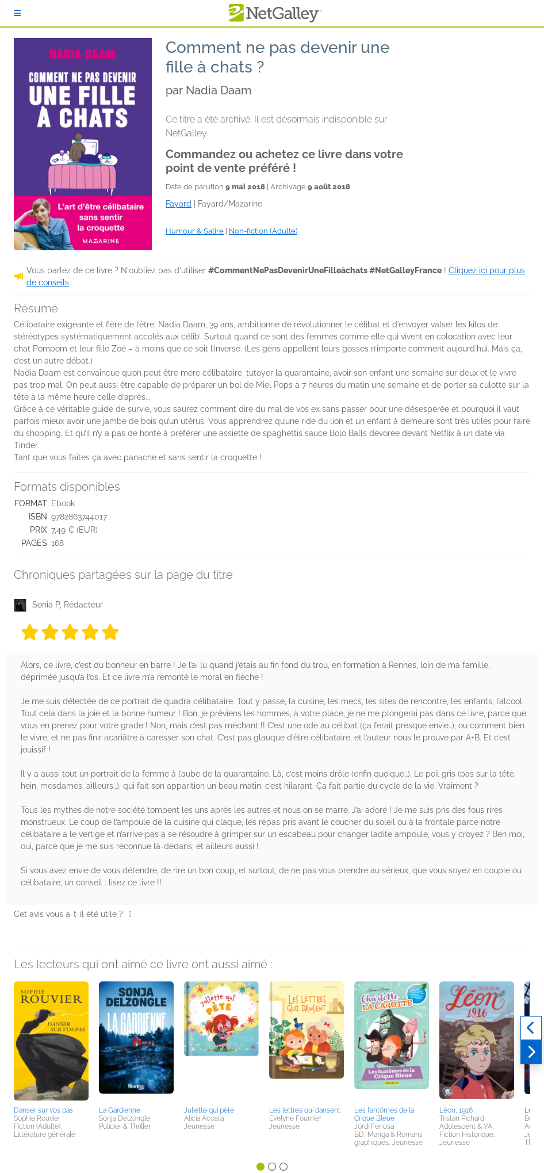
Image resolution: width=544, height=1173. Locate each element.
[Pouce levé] (130, 914)
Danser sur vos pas (43, 1110)
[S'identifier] (17, 13)
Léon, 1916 (456, 1110)
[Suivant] (531, 1052)
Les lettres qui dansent (304, 1110)
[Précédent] (531, 1028)
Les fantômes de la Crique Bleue (384, 1114)
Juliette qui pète (209, 1110)
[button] (51, 1041)
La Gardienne (119, 1110)
